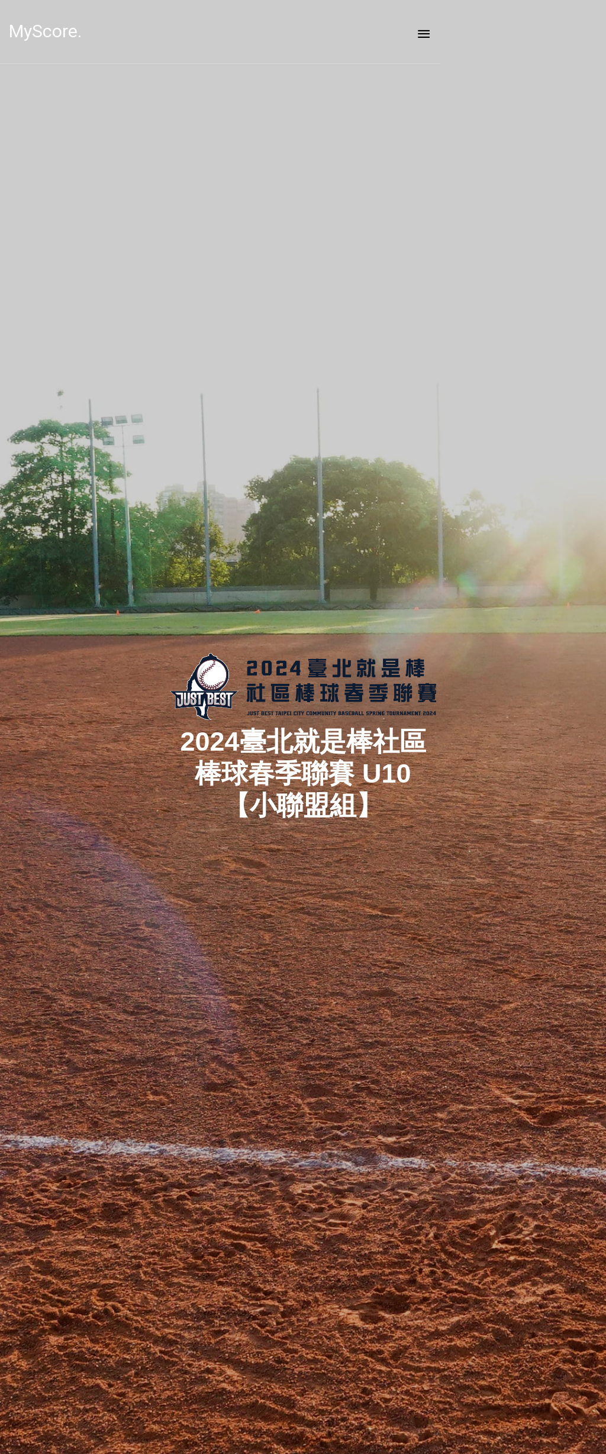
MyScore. (64, 31)
